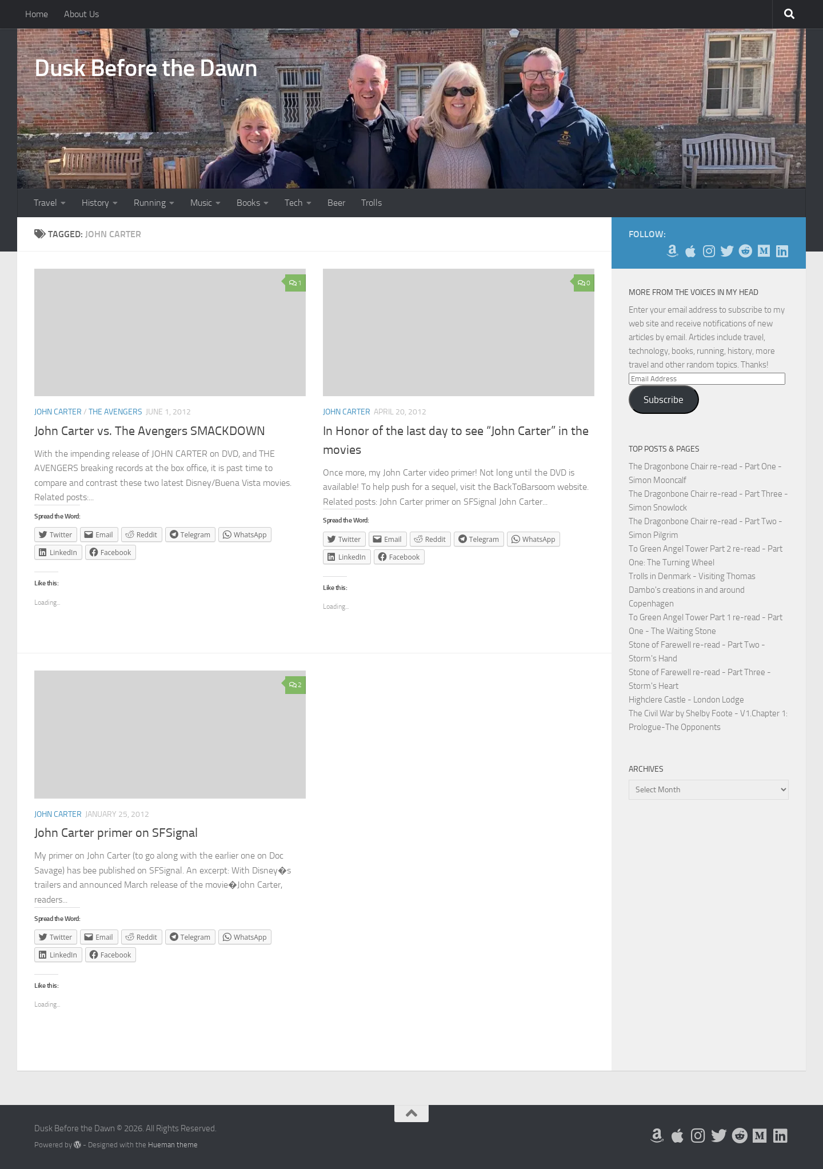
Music (201, 202)
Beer (336, 202)
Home (36, 14)
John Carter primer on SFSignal (116, 832)
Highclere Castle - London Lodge (686, 700)
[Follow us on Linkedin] (782, 251)
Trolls (371, 202)
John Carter (58, 412)
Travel (45, 202)
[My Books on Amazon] (672, 251)
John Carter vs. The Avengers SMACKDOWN (149, 431)
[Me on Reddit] (745, 251)
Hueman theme (173, 1144)
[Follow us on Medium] (763, 251)
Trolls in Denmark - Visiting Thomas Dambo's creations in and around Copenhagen (692, 590)
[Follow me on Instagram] (709, 251)
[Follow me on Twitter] (727, 251)
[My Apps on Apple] (690, 251)
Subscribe (664, 399)
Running (150, 202)
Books (248, 202)
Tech (294, 202)
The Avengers (115, 412)
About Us (81, 14)
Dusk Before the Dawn (145, 68)
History (95, 202)
